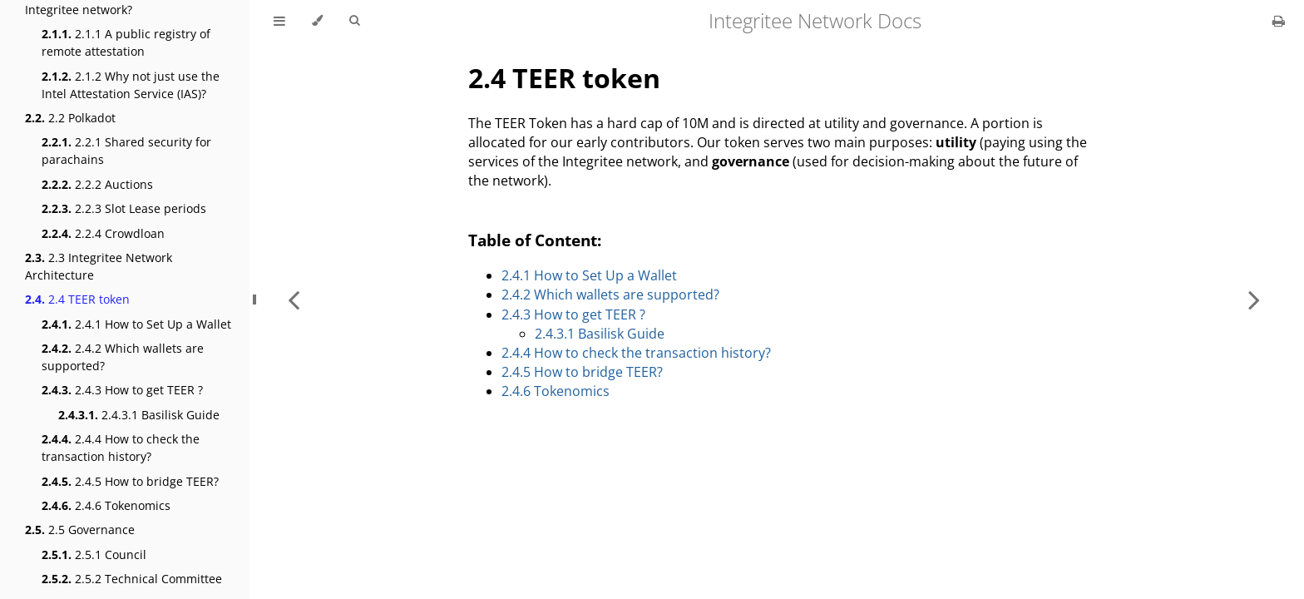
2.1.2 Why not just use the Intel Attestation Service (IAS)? (131, 84)
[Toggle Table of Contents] (279, 21)
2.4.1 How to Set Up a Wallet (136, 324)
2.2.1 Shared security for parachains (126, 150)
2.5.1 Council (94, 554)
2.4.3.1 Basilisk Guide (139, 415)
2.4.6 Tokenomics (106, 505)
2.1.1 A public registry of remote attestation (126, 42)
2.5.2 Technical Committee (132, 579)
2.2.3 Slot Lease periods (124, 208)
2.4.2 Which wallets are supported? (123, 357)
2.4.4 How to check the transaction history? (121, 447)
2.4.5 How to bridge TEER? (130, 481)
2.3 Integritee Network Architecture (98, 266)
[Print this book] (1279, 21)
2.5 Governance (80, 529)
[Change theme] (317, 21)
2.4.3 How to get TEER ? (122, 390)
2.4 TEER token (77, 299)
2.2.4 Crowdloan (103, 233)
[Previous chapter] (293, 299)
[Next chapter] (1254, 299)
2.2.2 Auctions (97, 184)
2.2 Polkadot (70, 118)
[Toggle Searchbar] (354, 21)
